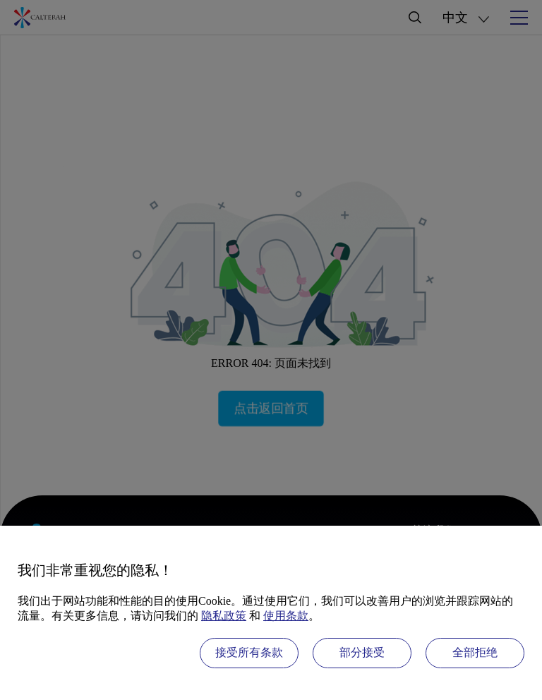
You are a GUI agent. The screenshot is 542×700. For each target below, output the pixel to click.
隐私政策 (223, 616)
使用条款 (285, 616)
